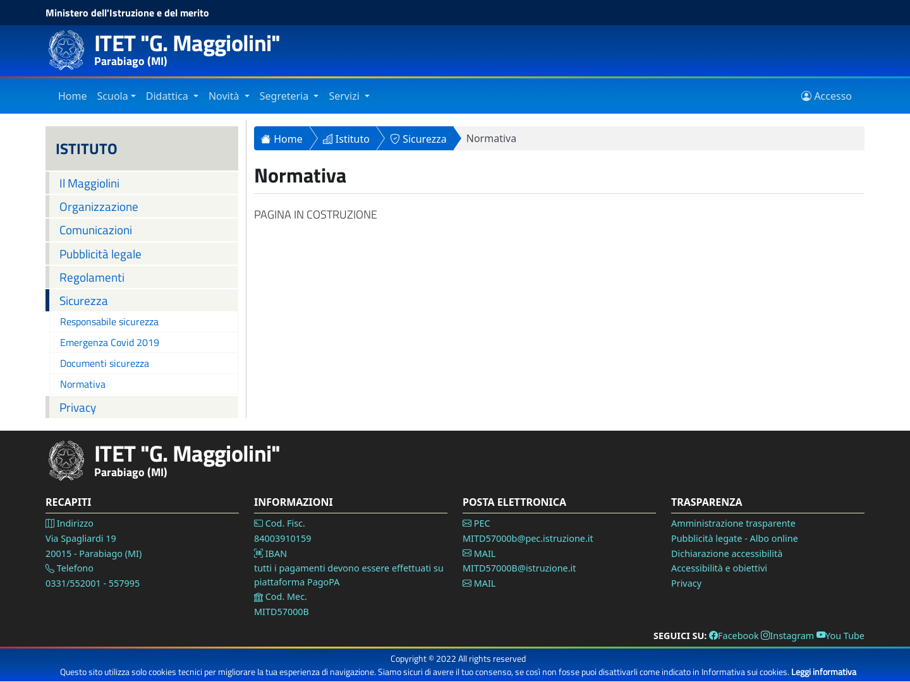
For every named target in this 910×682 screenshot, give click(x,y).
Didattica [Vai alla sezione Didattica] (168, 96)
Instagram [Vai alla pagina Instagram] (787, 636)
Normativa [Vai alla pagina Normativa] (83, 384)
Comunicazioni (95, 230)
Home (282, 139)
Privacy (77, 407)
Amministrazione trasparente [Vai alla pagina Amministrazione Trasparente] (733, 523)
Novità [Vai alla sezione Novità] (225, 96)
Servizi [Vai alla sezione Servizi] (345, 96)
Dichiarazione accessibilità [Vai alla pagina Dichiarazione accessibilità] (726, 553)
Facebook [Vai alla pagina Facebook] (734, 636)
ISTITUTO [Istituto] (87, 148)
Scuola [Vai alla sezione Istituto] (112, 96)
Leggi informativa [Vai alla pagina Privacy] (823, 671)
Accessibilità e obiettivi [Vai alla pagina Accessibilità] (719, 568)
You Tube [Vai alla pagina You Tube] (840, 636)
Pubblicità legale (100, 254)
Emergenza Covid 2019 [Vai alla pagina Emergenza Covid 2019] (109, 342)
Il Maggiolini (89, 183)
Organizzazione (98, 206)
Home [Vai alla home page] (72, 96)
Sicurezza (83, 300)
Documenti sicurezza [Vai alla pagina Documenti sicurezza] (104, 363)
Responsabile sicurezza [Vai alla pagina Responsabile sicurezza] (109, 321)
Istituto (346, 139)
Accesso (826, 96)
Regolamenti (91, 277)
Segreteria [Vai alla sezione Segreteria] (286, 96)
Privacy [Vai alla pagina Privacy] (686, 583)
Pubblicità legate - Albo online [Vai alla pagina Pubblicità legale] (734, 538)
